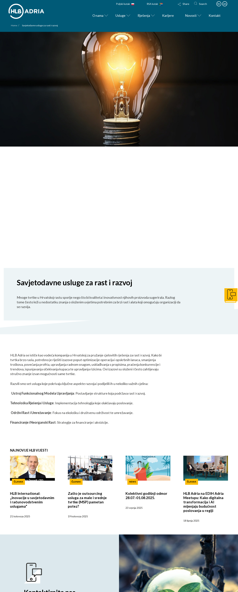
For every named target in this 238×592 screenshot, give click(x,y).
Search (203, 3)
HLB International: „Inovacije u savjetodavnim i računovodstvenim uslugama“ (32, 499)
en (224, 3)
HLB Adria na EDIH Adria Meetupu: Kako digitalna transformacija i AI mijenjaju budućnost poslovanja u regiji (203, 502)
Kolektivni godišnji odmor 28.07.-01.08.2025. (146, 495)
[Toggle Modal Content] (183, 7)
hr (219, 3)
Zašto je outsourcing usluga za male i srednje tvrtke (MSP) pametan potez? (87, 499)
